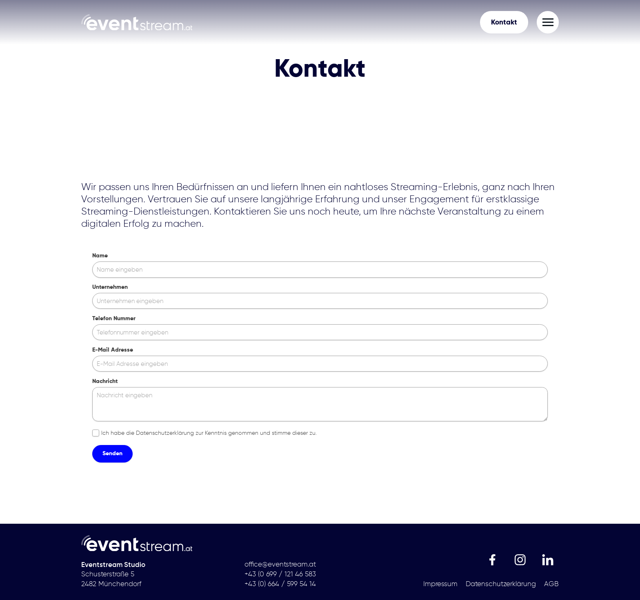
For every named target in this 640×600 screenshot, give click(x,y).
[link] (137, 22)
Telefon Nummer (114, 318)
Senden (112, 453)
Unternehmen (110, 286)
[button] (548, 22)
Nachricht (105, 381)
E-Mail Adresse (112, 349)
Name (100, 255)
